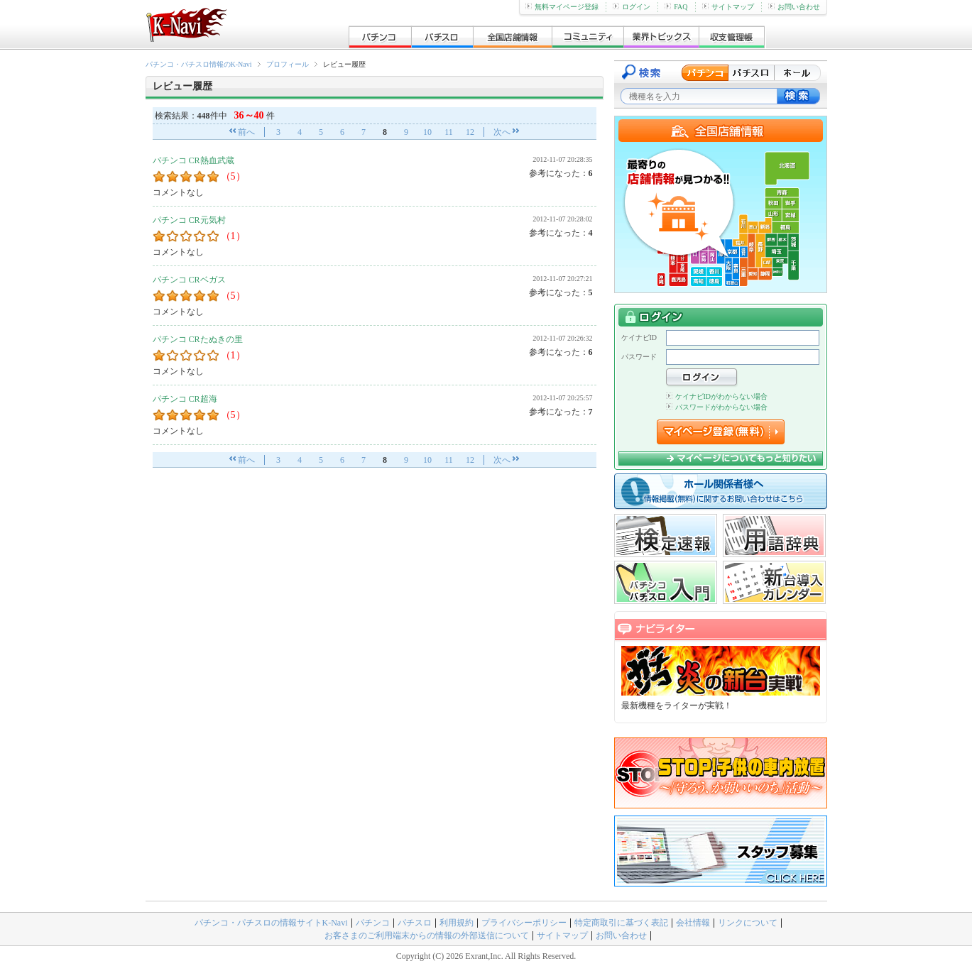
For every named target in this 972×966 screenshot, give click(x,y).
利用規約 (456, 923)
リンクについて (747, 923)
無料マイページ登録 (562, 7)
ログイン (631, 7)
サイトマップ (728, 7)
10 (427, 132)
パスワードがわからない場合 (717, 407)
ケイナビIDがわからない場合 (717, 396)
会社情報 (693, 923)
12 (470, 132)
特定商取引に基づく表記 (621, 923)
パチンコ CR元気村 (189, 220)
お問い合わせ (794, 7)
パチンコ (373, 923)
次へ (501, 132)
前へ (246, 132)
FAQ (676, 7)
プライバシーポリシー (524, 923)
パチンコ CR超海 (185, 399)
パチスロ (415, 923)
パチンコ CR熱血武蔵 (193, 160)
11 (448, 132)
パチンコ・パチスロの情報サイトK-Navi (271, 923)
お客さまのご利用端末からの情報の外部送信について (426, 935)
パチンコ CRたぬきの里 (198, 339)
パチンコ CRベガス (189, 280)
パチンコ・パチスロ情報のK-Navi (199, 64)
